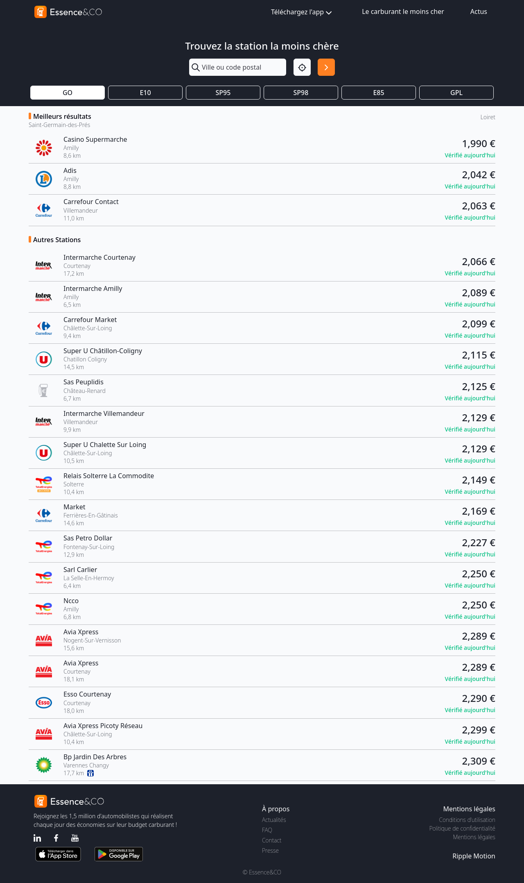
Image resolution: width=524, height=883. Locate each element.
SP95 (223, 92)
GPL (456, 92)
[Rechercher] (326, 67)
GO (67, 92)
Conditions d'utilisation (467, 820)
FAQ (267, 830)
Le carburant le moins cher (403, 11)
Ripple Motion (473, 855)
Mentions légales (474, 837)
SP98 (301, 92)
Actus (478, 11)
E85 (378, 92)
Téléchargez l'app (302, 12)
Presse (270, 850)
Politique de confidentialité (462, 828)
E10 (145, 92)
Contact (271, 840)
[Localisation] (302, 67)
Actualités (274, 820)
